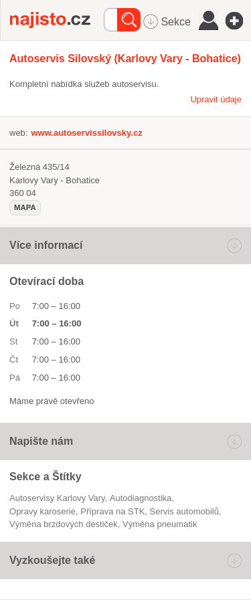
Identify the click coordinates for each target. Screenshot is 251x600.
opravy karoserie (42, 511)
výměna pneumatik (159, 524)
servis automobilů (184, 511)
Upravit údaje (216, 99)
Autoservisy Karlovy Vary (57, 498)
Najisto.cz (57, 20)
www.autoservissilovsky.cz (86, 133)
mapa (25, 207)
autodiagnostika (141, 498)
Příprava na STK (112, 511)
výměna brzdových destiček (63, 524)
